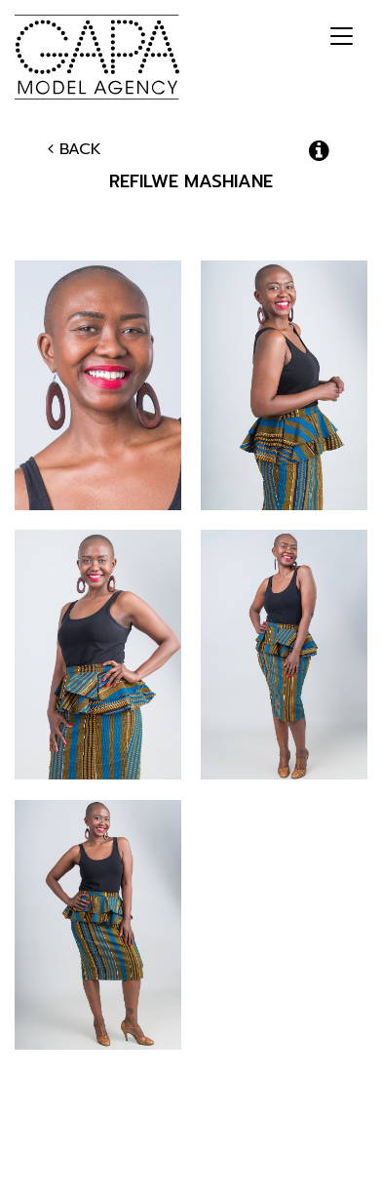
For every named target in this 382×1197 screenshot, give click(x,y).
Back (74, 149)
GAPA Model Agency (97, 56)
